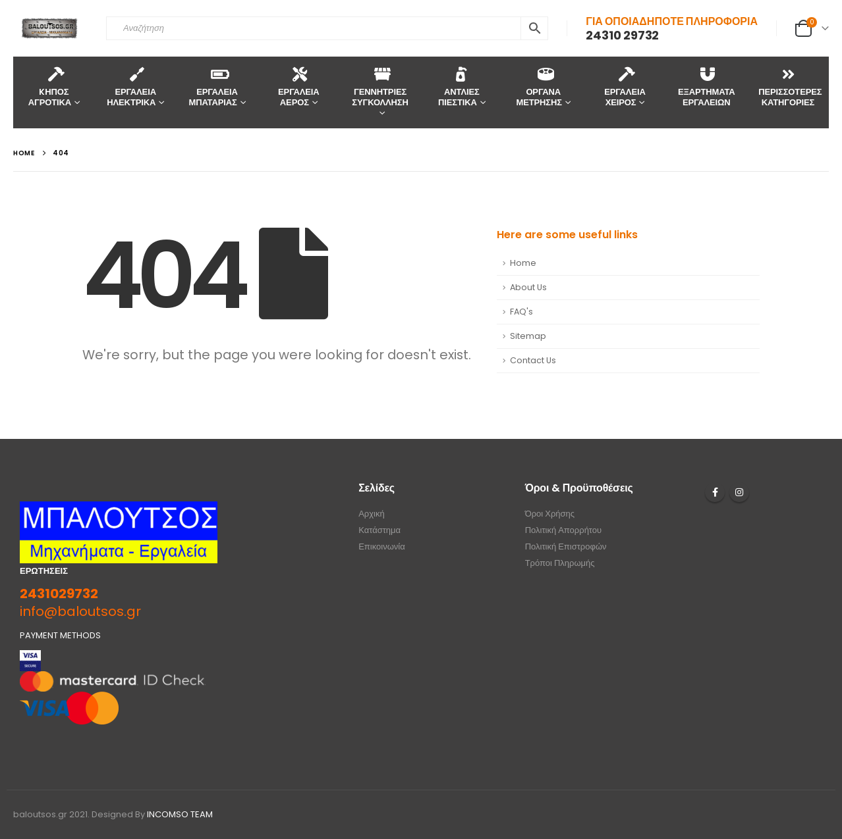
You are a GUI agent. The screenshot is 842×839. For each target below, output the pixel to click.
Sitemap (528, 336)
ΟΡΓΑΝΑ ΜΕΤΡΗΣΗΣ (539, 86)
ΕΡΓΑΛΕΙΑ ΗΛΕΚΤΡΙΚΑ (131, 86)
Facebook (715, 492)
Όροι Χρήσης (550, 513)
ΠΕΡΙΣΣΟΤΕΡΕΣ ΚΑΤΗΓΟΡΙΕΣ (790, 86)
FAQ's (521, 311)
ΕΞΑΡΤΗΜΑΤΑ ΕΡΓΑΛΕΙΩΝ (706, 86)
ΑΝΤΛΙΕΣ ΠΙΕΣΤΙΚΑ (459, 86)
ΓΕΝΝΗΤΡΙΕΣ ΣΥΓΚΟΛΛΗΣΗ (380, 86)
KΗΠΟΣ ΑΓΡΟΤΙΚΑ (49, 86)
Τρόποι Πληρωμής (560, 563)
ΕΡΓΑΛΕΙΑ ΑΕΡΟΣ (298, 86)
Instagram (739, 492)
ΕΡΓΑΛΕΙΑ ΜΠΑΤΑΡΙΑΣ (212, 86)
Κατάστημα (379, 530)
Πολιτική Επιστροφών (566, 546)
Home (523, 262)
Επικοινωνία (381, 546)
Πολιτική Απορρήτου (563, 530)
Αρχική (371, 513)
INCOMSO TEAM (180, 814)
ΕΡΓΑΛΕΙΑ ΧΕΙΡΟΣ (624, 86)
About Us (528, 287)
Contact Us (533, 360)
